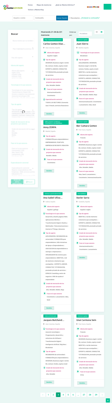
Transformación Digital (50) (23, 92)
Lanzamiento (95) (23, 154)
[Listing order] (85, 33)
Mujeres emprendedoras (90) (23, 170)
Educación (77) (23, 174)
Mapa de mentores (44, 5)
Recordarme (74, 18)
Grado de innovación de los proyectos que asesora (20, 123)
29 (96, 394)
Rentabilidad (82, 193)
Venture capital (82, 40)
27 (84, 394)
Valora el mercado (50, 316)
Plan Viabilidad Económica (53, 40)
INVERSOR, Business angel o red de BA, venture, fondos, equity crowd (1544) (23, 112)
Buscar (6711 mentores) (17, 181)
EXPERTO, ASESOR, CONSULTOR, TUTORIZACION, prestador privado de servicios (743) (23, 116)
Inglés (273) (23, 73)
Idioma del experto (17, 65)
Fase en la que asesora (19, 143)
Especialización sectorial (19, 163)
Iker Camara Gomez (86, 125)
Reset (29, 182)
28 (90, 394)
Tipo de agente (16, 104)
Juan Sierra (82, 43)
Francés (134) (23, 77)
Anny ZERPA (49, 127)
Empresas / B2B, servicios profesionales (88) (23, 172)
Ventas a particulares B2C (53, 193)
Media (23, 135)
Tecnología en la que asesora (21, 85)
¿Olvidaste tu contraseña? (90, 18)
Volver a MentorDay (36, 9)
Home (30, 5)
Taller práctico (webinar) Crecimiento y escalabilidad (53, 122)
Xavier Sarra (82, 197)
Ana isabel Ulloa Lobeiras (51, 197)
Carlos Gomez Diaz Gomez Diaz (53, 43)
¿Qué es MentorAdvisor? (65, 5)
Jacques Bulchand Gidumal (52, 320)
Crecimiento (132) (23, 151)
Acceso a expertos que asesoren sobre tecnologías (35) (23, 94)
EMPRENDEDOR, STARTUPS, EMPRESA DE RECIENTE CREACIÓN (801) (23, 114)
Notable (23, 133)
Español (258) (23, 75)
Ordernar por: (72, 33)
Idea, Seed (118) (23, 153)
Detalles (49, 114)
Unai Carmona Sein (86, 320)
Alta (23, 131)
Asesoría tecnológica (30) (23, 96)
